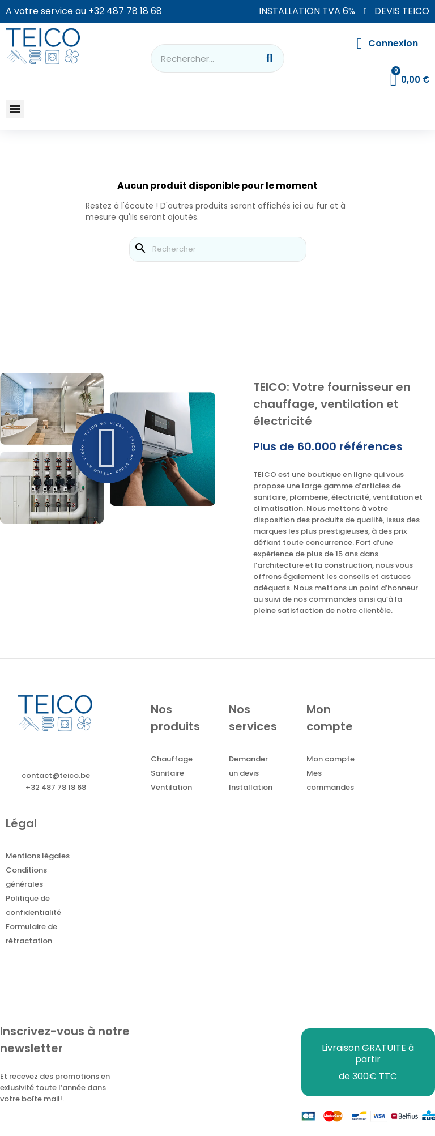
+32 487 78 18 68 (125, 11)
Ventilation (171, 787)
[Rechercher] (217, 249)
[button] (15, 109)
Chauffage (172, 759)
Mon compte (330, 759)
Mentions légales (38, 855)
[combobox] (197, 58)
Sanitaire (167, 773)
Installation (250, 787)
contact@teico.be (56, 775)
